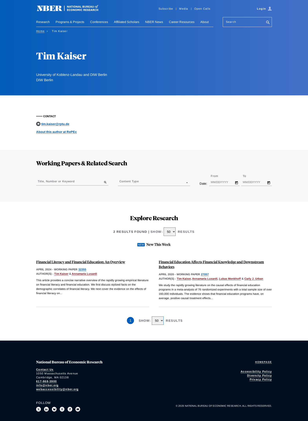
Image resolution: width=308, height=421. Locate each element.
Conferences (99, 22)
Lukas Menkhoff (230, 278)
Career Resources (181, 22)
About (204, 22)
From (218, 176)
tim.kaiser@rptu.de (55, 124)
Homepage (263, 362)
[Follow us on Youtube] (77, 409)
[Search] (268, 22)
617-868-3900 (46, 381)
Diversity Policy (259, 375)
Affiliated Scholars (126, 22)
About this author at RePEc (56, 132)
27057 (205, 274)
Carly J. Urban (253, 278)
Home (40, 31)
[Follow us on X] (38, 409)
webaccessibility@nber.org (57, 389)
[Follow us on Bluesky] (54, 409)
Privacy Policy (261, 379)
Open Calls (202, 8)
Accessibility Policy (256, 371)
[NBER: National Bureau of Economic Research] (70, 10)
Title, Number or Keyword (56, 181)
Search (231, 21)
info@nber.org (47, 385)
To (248, 176)
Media (183, 8)
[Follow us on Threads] (62, 409)
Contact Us (45, 369)
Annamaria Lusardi (84, 273)
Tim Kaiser (61, 273)
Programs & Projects (70, 22)
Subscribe (166, 8)
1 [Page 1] (130, 320)
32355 (82, 269)
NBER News (154, 22)
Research (43, 22)
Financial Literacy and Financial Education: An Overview (80, 261)
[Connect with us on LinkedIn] (46, 409)
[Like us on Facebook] (70, 409)
